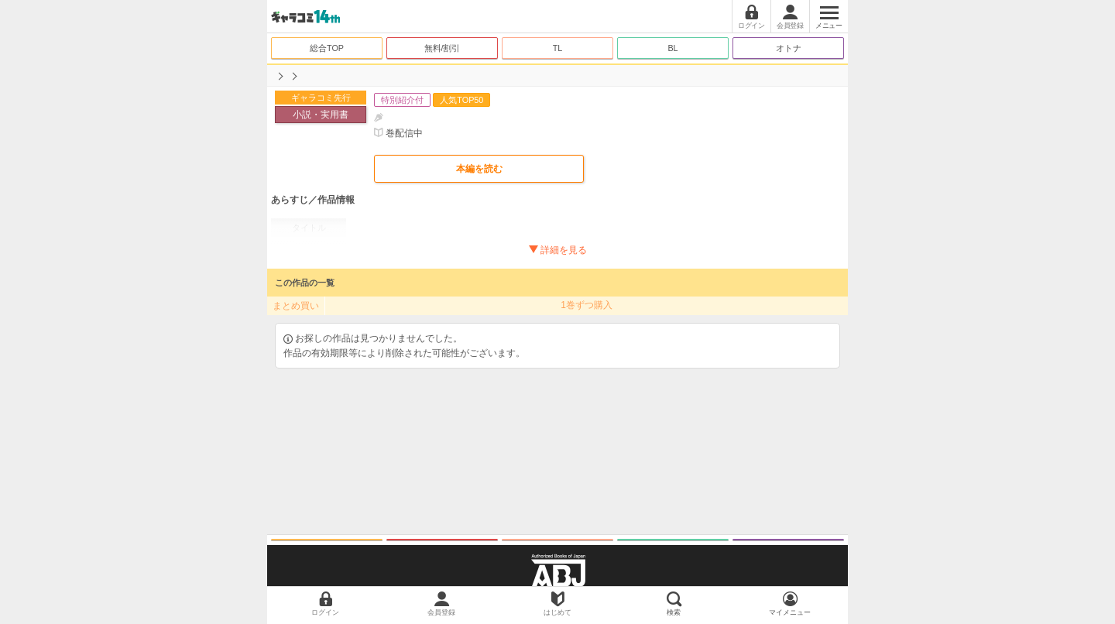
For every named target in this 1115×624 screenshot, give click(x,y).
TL (558, 48)
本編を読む (479, 168)
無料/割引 (442, 48)
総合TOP (327, 48)
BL (672, 48)
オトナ (788, 48)
